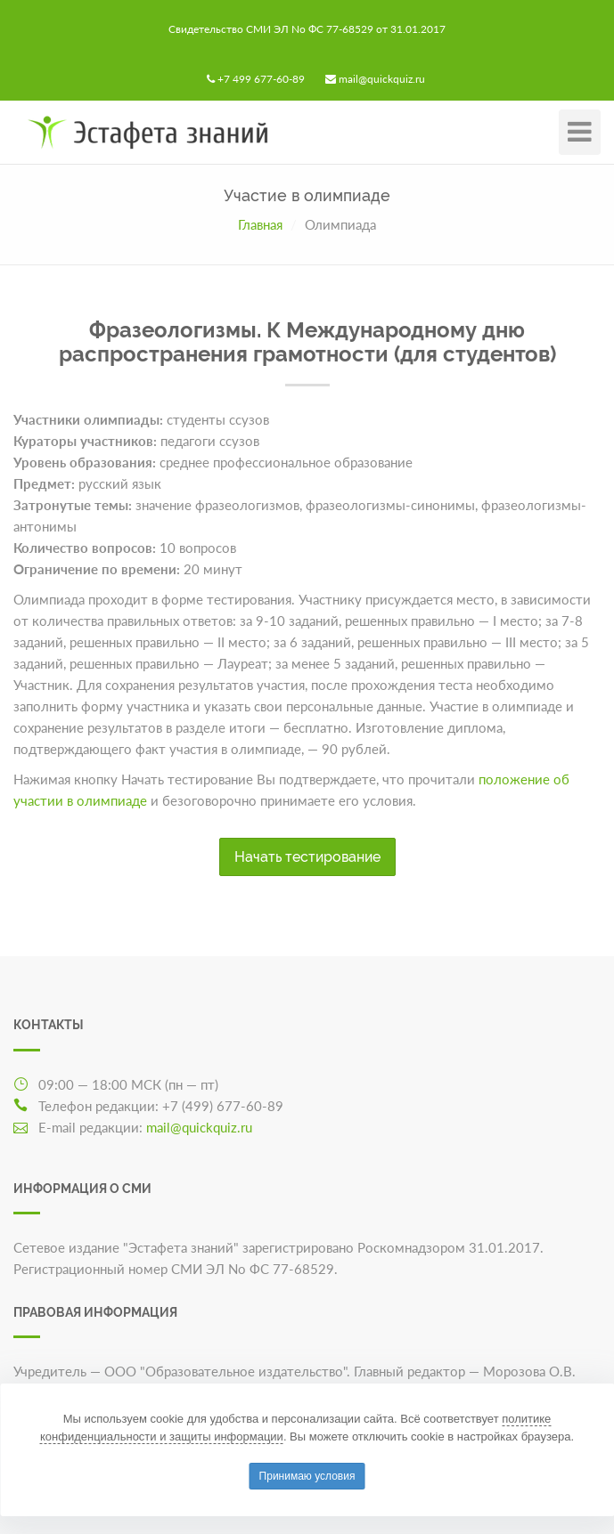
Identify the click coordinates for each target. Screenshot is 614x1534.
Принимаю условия (307, 1476)
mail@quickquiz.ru (382, 78)
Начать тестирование (307, 856)
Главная (260, 224)
